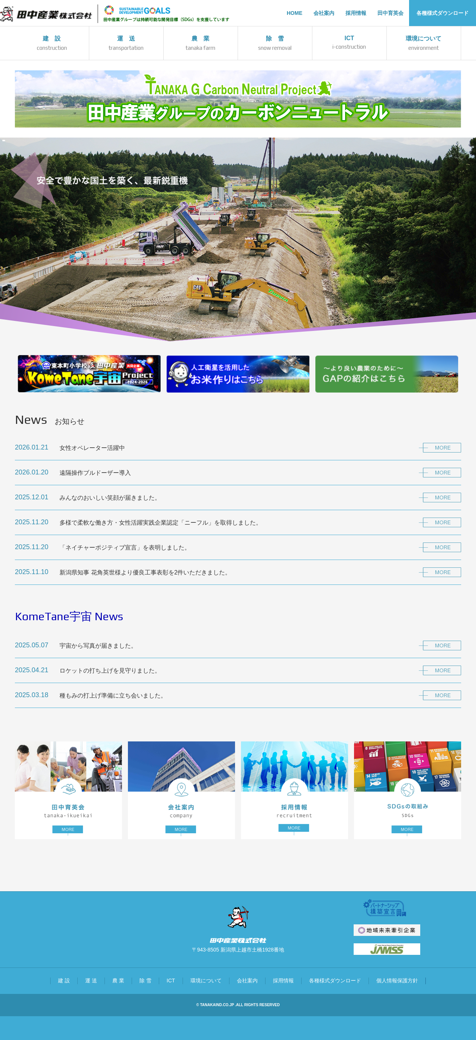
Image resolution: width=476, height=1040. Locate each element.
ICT (171, 980)
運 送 (91, 980)
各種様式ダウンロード (335, 980)
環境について (206, 980)
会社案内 (247, 980)
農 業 (118, 980)
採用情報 (283, 980)
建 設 (64, 980)
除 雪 (145, 980)
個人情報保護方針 (397, 980)
